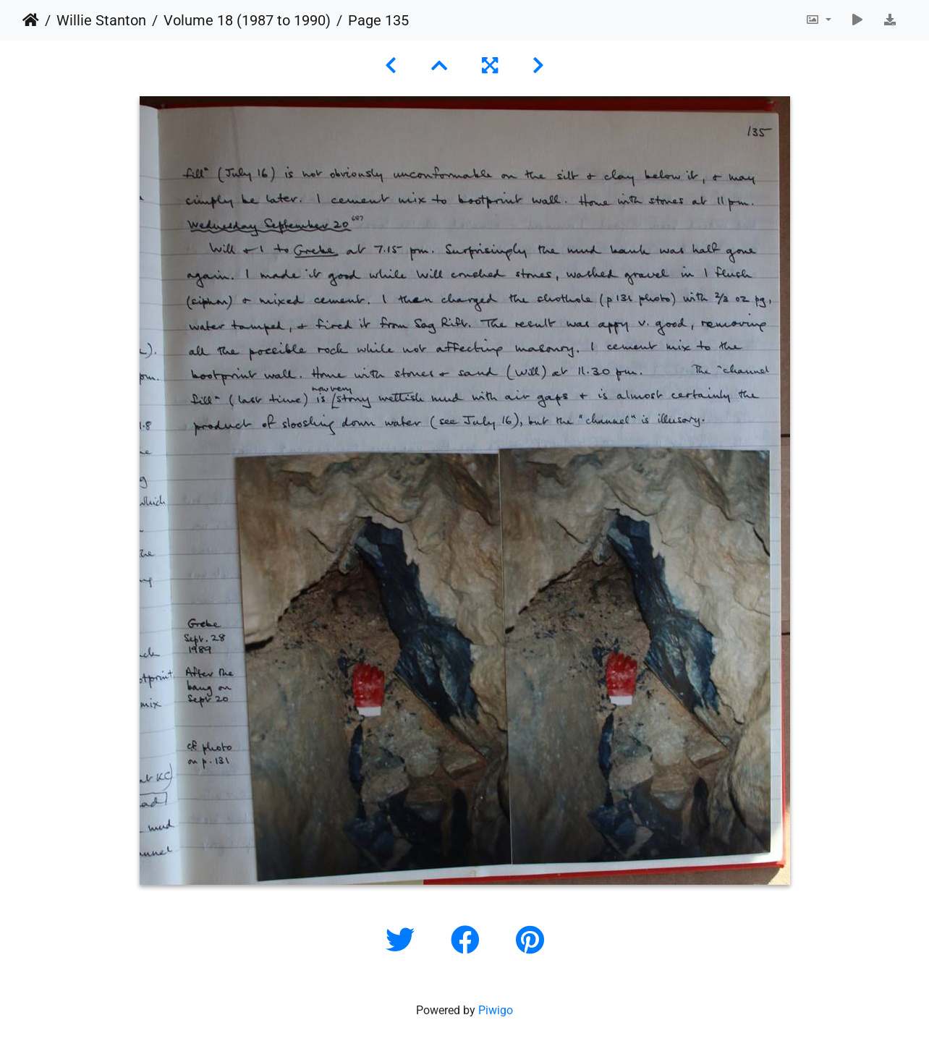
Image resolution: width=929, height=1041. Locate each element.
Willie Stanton (101, 20)
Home (30, 20)
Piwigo (495, 1010)
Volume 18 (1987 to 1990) (247, 20)
